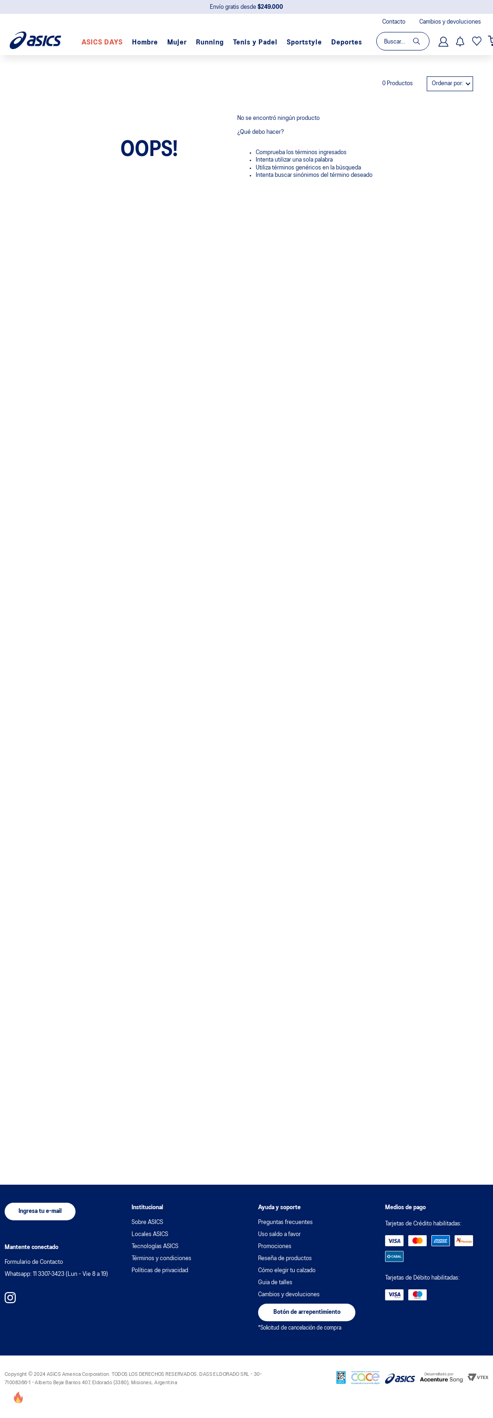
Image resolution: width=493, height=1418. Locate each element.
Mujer (177, 42)
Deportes (346, 42)
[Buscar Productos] (421, 41)
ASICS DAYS (102, 42)
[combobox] (402, 41)
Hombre (145, 42)
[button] (40, 1211)
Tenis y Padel (255, 42)
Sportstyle (304, 42)
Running (210, 42)
